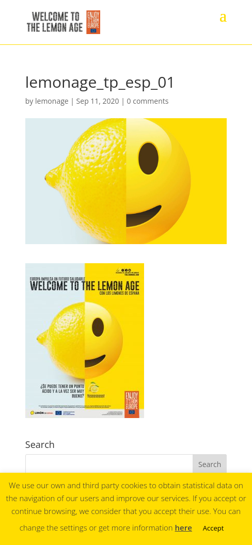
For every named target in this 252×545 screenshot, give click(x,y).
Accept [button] (213, 528)
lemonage (52, 101)
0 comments (148, 101)
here (183, 527)
